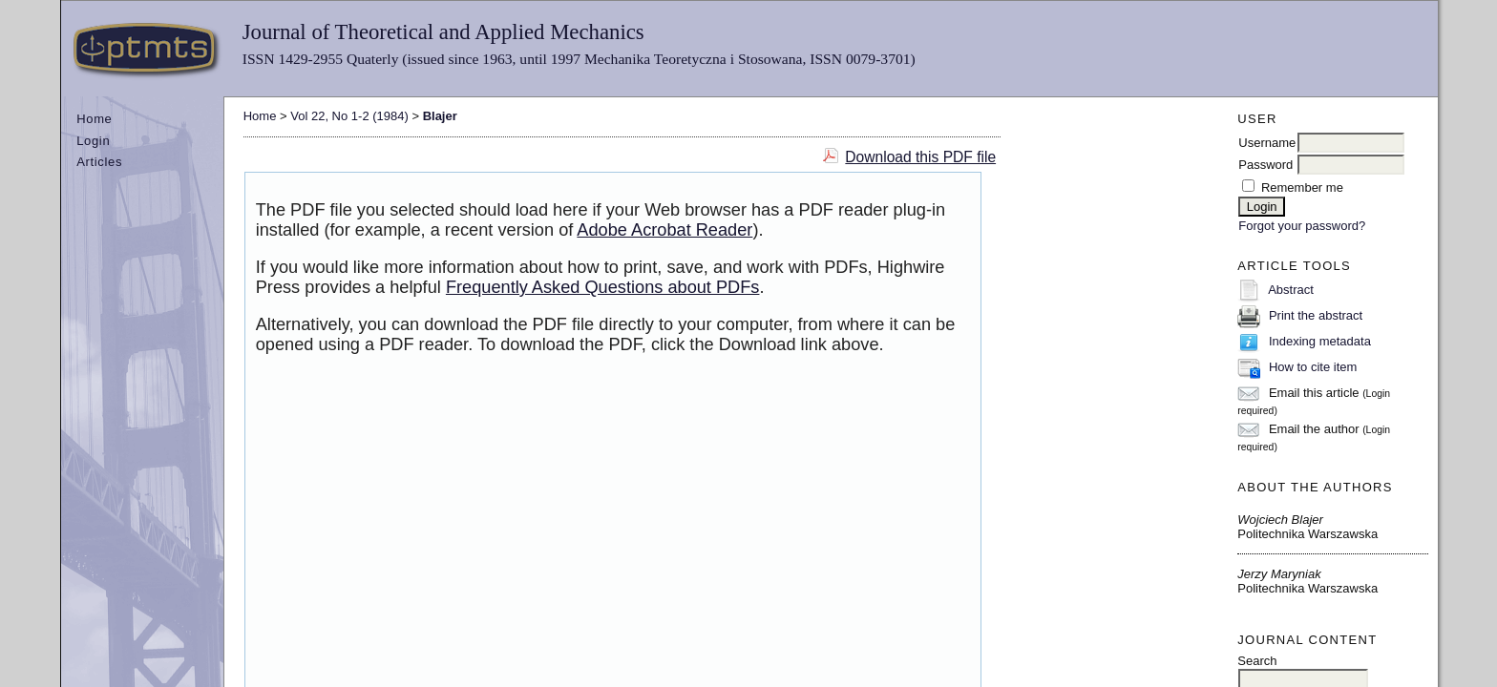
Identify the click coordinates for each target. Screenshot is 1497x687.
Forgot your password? (1301, 226)
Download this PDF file (920, 157)
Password (1265, 164)
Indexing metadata (1320, 341)
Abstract (1291, 289)
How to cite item (1313, 367)
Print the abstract (1315, 315)
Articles (99, 162)
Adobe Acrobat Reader (664, 229)
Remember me (1302, 187)
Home (94, 119)
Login (93, 141)
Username (1267, 142)
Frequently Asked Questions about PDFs (603, 287)
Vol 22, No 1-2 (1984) (349, 116)
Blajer (440, 116)
